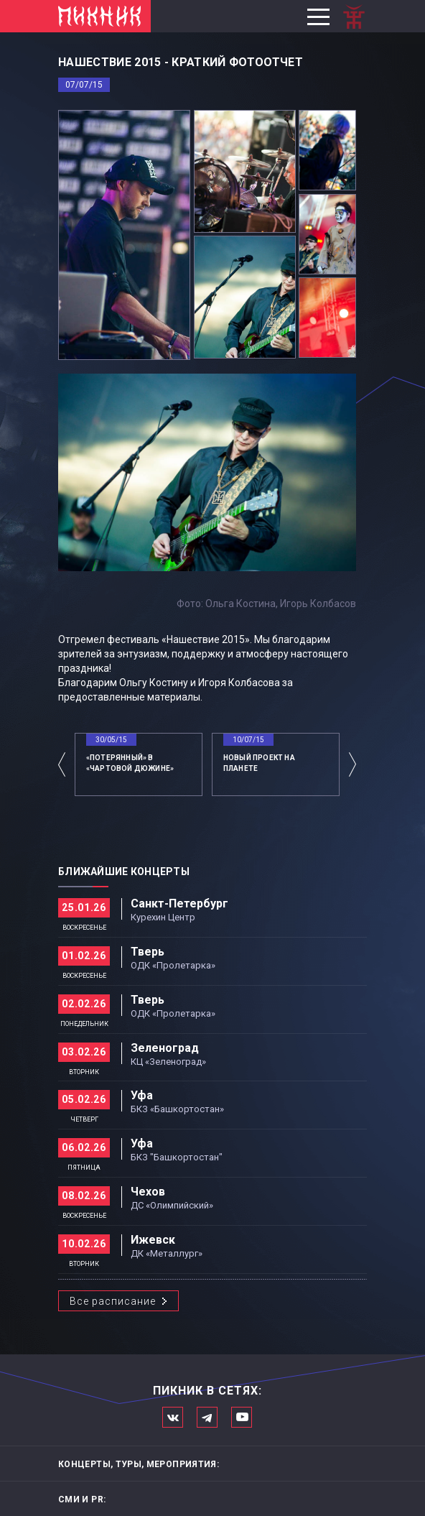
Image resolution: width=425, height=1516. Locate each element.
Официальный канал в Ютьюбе (241, 1417)
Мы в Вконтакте (172, 1417)
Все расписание (113, 1301)
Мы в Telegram (207, 1417)
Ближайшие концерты (124, 871)
